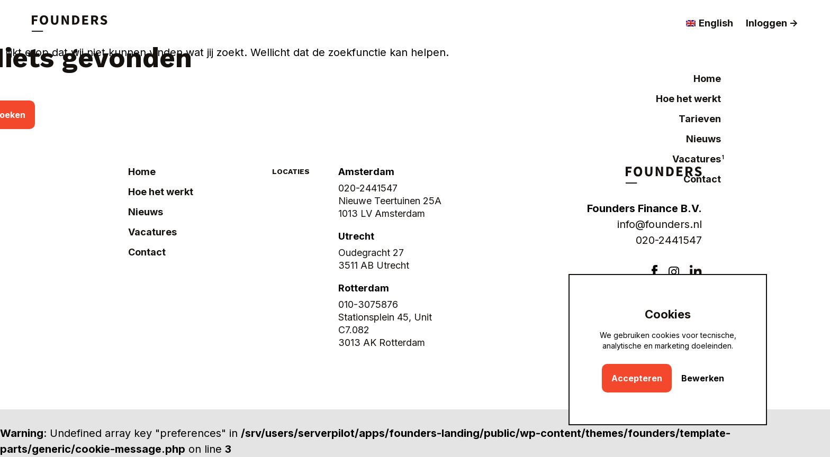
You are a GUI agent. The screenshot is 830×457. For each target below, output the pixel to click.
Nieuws (703, 138)
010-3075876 (368, 304)
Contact (702, 179)
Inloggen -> (772, 23)
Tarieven (700, 118)
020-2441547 (669, 240)
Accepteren (636, 378)
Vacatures (696, 158)
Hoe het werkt (688, 98)
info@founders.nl (659, 224)
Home (707, 78)
